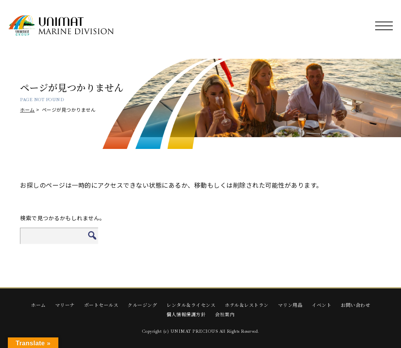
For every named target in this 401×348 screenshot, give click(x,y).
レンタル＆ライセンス (190, 304)
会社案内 (225, 314)
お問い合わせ (355, 304)
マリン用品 (290, 304)
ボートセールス (101, 304)
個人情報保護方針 (186, 314)
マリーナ (65, 304)
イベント (321, 304)
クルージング (142, 304)
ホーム (27, 109)
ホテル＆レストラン (247, 304)
